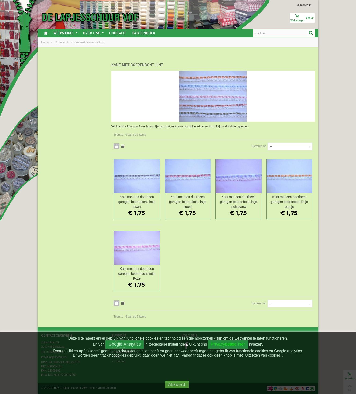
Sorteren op (258, 146)
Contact (117, 33)
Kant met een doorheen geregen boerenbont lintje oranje (289, 202)
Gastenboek (143, 33)
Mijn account (304, 5)
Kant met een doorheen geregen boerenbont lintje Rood (187, 202)
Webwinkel (65, 33)
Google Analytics (124, 344)
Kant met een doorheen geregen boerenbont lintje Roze (136, 273)
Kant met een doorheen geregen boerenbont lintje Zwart (136, 202)
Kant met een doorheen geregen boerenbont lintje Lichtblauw (238, 202)
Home (45, 42)
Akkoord (176, 385)
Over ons (93, 33)
